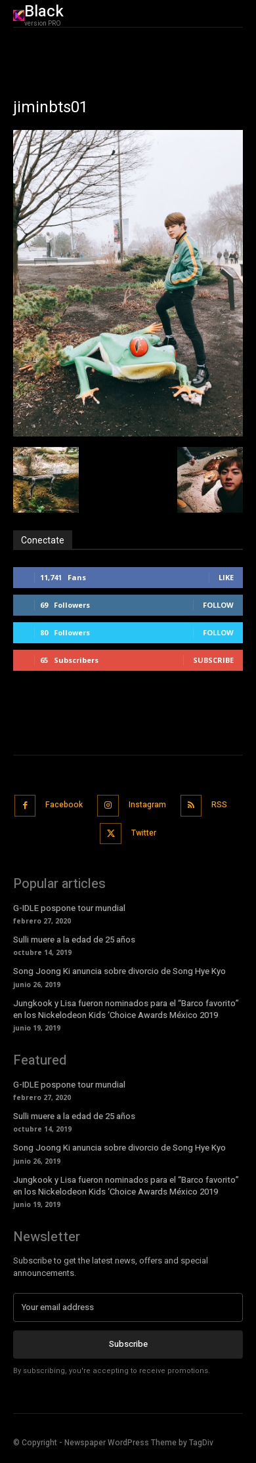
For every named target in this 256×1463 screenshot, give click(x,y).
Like (226, 577)
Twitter (143, 833)
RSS (219, 805)
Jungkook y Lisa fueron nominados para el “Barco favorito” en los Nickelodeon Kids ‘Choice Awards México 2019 (126, 1009)
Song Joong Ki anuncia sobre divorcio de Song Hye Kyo (119, 971)
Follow (218, 605)
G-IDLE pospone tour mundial (69, 908)
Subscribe (213, 660)
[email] (128, 1307)
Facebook (64, 805)
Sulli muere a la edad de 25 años (74, 939)
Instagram (147, 805)
